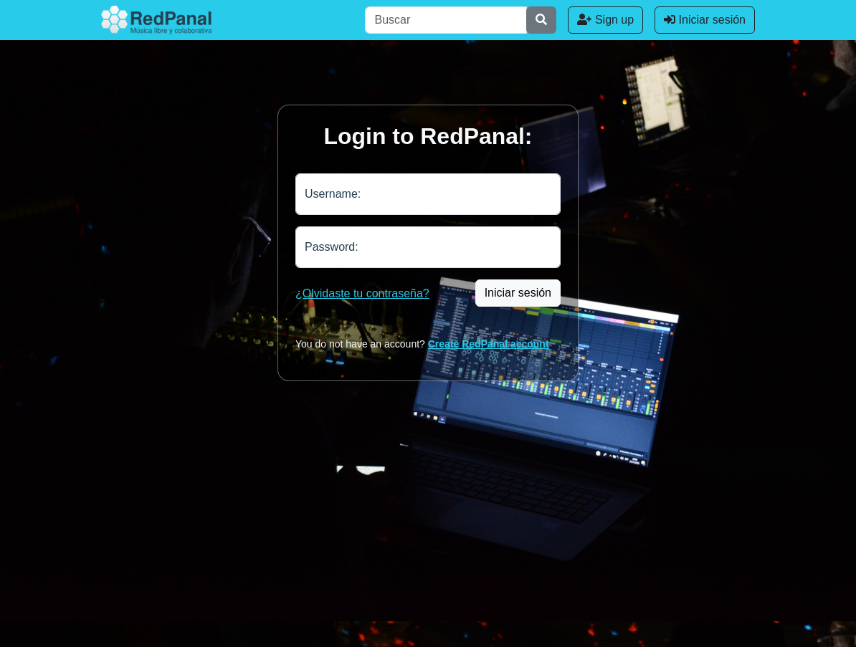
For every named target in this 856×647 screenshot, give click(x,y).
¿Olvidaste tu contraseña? (362, 293)
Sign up (605, 20)
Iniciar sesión (705, 20)
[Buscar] (446, 20)
